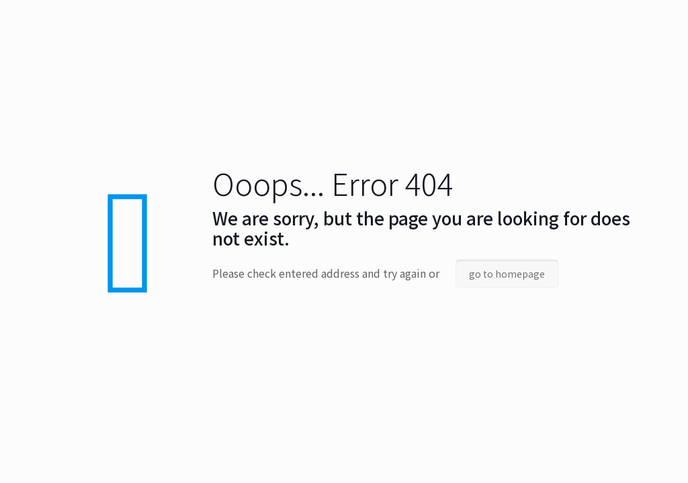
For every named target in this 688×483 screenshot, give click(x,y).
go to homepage (507, 273)
